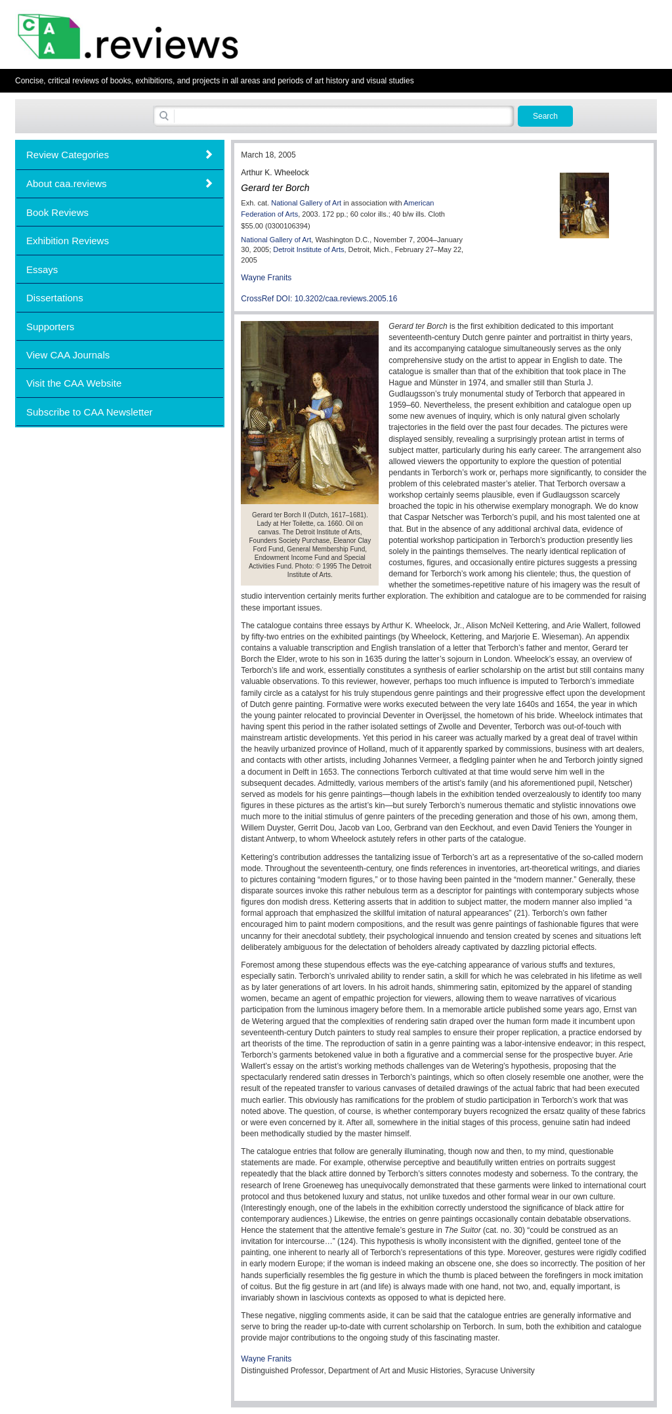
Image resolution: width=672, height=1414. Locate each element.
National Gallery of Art (306, 203)
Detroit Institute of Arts (308, 249)
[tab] (119, 154)
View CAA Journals (68, 354)
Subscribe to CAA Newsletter (89, 412)
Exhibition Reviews (67, 240)
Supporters (50, 326)
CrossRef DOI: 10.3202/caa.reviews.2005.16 (319, 298)
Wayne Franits (266, 277)
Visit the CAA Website (73, 383)
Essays (42, 269)
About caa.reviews (66, 183)
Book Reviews (57, 212)
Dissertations (54, 297)
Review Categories (67, 154)
